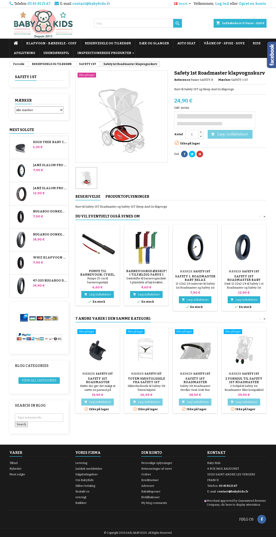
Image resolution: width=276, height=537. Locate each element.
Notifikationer (150, 497)
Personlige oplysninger (156, 463)
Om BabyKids (84, 480)
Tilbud (13, 463)
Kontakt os (82, 491)
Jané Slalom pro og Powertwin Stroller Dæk (50, 188)
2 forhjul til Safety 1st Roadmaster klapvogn (243, 382)
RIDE (257, 43)
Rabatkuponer (150, 491)
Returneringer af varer (156, 468)
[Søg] (138, 23)
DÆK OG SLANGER (154, 43)
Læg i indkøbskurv (229, 134)
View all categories (39, 380)
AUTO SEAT (186, 43)
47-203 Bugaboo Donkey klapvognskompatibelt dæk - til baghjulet (50, 280)
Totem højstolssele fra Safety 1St (146, 380)
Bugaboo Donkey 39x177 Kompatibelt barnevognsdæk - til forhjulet (50, 234)
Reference (182, 79)
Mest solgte (21, 130)
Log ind (222, 4)
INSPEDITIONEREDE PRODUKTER (104, 53)
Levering (81, 463)
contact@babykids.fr (91, 4)
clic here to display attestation (240, 504)
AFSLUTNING (24, 53)
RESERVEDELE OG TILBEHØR (108, 43)
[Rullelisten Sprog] (183, 3)
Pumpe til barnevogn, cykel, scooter (97, 274)
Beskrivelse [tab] (87, 196)
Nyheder (15, 468)
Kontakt (216, 453)
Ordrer (146, 474)
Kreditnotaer (150, 480)
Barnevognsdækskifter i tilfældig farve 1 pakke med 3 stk (149, 274)
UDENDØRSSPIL (56, 53)
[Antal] (191, 134)
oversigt (80, 497)
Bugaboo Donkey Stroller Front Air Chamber (50, 211)
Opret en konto (252, 4)
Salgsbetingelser (86, 474)
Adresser (147, 485)
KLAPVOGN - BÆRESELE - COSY (51, 43)
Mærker (23, 100)
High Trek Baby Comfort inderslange (50, 142)
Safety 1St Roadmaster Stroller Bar (195, 382)
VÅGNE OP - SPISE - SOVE (224, 43)
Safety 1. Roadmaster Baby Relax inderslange (195, 280)
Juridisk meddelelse (88, 468)
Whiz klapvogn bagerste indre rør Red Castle (50, 257)
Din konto (151, 453)
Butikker (81, 503)
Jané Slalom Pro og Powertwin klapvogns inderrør (50, 165)
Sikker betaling (85, 485)
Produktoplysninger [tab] (127, 196)
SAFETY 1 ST (25, 77)
